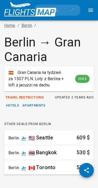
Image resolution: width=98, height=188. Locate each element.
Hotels (12, 106)
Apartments (34, 106)
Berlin (26, 25)
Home (9, 25)
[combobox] (49, 10)
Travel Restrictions (24, 97)
